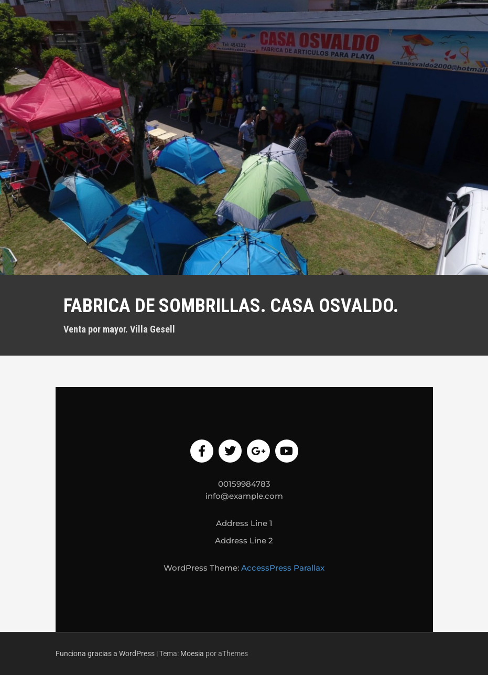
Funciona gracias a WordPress (105, 653)
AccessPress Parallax (282, 568)
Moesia (192, 653)
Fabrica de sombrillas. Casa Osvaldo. (230, 306)
